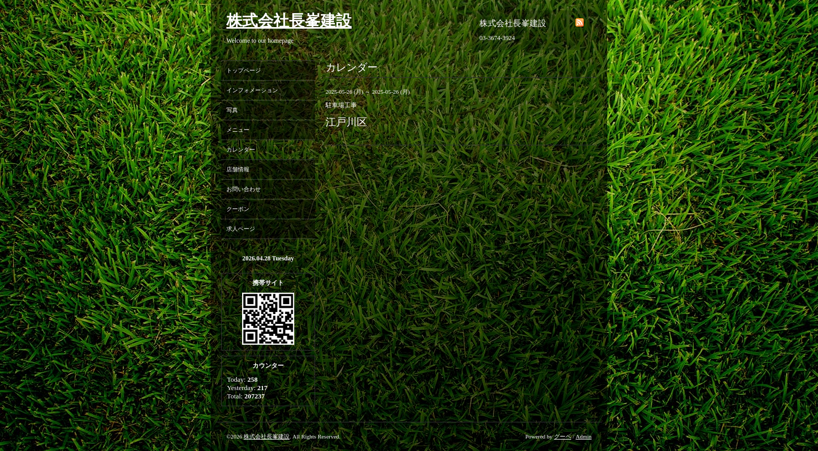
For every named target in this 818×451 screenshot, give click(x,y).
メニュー (237, 130)
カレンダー (240, 149)
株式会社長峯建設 (289, 20)
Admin (583, 436)
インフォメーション (252, 90)
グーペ (562, 436)
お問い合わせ (243, 189)
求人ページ (240, 229)
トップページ (243, 70)
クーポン (237, 209)
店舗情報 (237, 169)
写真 (232, 110)
